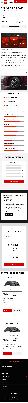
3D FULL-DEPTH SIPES (10, 101)
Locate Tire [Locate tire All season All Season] (17, 310)
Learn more (9, 214)
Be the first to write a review (13, 162)
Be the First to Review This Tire (19, 10)
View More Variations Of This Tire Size (14, 29)
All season (12, 277)
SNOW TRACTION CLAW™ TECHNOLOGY (10, 106)
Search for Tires (21, 1)
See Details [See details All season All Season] (7, 310)
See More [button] (14, 264)
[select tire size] (10, 17)
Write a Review (14, 181)
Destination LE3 (12, 323)
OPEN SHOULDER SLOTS (10, 97)
